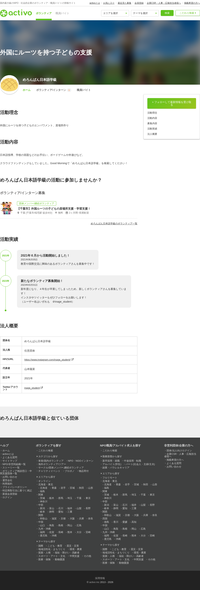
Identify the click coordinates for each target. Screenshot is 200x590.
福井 (69, 508)
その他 (87, 556)
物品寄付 (84, 471)
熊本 (69, 532)
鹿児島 (43, 535)
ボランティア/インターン (53, 90)
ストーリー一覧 (11, 467)
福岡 (42, 532)
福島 (42, 491)
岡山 (69, 525)
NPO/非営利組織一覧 (14, 464)
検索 (167, 13)
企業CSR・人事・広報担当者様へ (164, 3)
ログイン (7, 497)
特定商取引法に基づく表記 (17, 490)
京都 (63, 518)
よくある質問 (9, 457)
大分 (79, 532)
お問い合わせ (9, 476)
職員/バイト (62, 13)
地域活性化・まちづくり (51, 549)
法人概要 (152, 134)
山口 (42, 525)
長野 (88, 508)
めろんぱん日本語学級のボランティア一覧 (114, 223)
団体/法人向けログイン (179, 450)
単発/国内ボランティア (51, 460)
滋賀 (54, 518)
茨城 (42, 498)
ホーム (27, 89)
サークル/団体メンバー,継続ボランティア (61, 467)
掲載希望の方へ (192, 3)
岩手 (63, 487)
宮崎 (88, 532)
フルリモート (109, 477)
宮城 (72, 487)
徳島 (106, 522)
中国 (40, 522)
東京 (88, 498)
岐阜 (42, 511)
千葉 (79, 498)
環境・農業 (76, 549)
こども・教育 (55, 545)
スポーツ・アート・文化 (51, 556)
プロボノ (70, 471)
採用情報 (100, 578)
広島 (79, 525)
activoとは (94, 3)
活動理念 (152, 113)
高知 (134, 522)
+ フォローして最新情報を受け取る (171, 103)
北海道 (43, 487)
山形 (90, 487)
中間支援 (74, 556)
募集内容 (152, 123)
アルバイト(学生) (111, 464)
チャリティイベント (49, 471)
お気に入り (109, 3)
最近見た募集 (124, 3)
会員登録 (139, 3)
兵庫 (81, 518)
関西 (40, 515)
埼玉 (69, 498)
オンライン (44, 481)
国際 (40, 545)
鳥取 (51, 525)
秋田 (81, 487)
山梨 (79, 508)
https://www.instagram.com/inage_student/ (47, 359)
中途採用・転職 (132, 460)
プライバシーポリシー (14, 487)
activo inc (94, 582)
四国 (104, 518)
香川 (115, 522)
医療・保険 (44, 559)
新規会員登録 (9, 493)
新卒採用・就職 (111, 460)
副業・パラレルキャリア (115, 467)
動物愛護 (60, 559)
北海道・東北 (45, 484)
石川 (60, 508)
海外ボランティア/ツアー (52, 464)
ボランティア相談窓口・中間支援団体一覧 (16, 472)
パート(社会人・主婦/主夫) (140, 464)
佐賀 (51, 532)
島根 (60, 525)
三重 (69, 511)
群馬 (60, 498)
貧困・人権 (44, 552)
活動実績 (152, 128)
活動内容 (152, 118)
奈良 (90, 518)
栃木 (51, 498)
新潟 (42, 508)
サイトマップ (9, 460)
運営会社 (7, 480)
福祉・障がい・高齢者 (67, 552)
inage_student (32, 387)
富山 (51, 508)
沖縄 (54, 535)
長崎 (60, 532)
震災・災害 (73, 545)
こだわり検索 (186, 13)
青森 (54, 487)
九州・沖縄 (44, 528)
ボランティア (44, 13)
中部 (40, 504)
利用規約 (7, 483)
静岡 (51, 511)
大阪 (72, 518)
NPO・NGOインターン (81, 460)
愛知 (60, 511)
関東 (40, 494)
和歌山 (43, 518)
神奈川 (43, 501)
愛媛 (124, 522)
